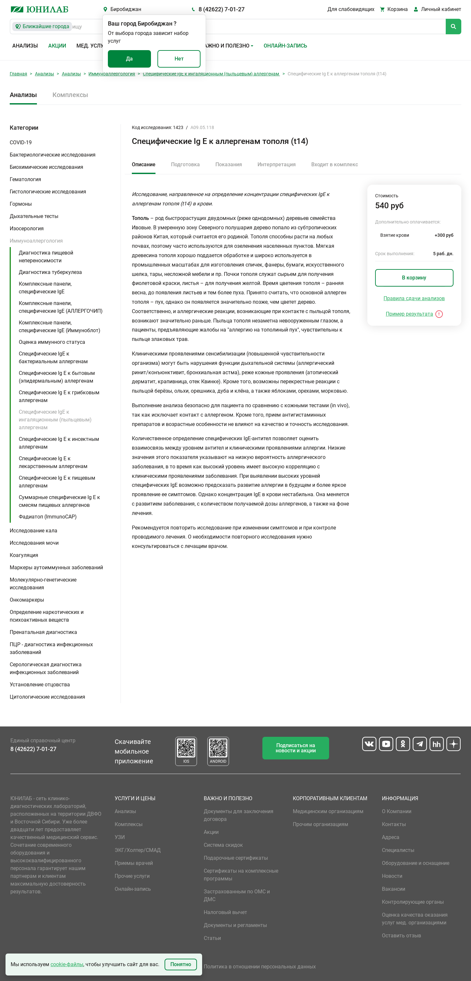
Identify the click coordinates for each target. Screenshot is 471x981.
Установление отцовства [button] (40, 684)
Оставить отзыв (401, 935)
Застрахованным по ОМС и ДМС (237, 895)
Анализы (25, 46)
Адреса (390, 837)
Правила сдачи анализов (414, 298)
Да (129, 59)
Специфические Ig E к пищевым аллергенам (57, 482)
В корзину (414, 278)
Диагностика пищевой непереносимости (46, 257)
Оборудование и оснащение (415, 863)
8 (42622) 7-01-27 (222, 9)
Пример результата (409, 314)
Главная (18, 73)
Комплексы (70, 95)
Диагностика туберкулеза (50, 272)
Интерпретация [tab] (277, 164)
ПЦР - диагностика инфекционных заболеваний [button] (51, 648)
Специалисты (398, 850)
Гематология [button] (25, 179)
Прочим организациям (320, 824)
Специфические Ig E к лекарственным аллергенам (53, 462)
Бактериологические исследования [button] (53, 155)
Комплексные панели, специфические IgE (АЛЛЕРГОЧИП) (61, 307)
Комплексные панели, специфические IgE (45, 288)
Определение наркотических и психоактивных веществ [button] (47, 616)
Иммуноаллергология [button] (36, 241)
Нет (179, 59)
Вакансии (393, 889)
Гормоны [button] (21, 204)
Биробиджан (125, 9)
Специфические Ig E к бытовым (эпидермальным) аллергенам (57, 377)
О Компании (396, 811)
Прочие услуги (132, 876)
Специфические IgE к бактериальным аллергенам (53, 358)
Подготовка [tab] (185, 164)
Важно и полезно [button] (225, 46)
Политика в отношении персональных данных (260, 967)
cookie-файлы (67, 964)
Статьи (212, 938)
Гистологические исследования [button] (48, 192)
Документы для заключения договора (238, 815)
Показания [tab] (228, 164)
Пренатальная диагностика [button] (43, 632)
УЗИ (120, 837)
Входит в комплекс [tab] (334, 164)
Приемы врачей (134, 863)
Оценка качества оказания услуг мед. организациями (415, 919)
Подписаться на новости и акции (296, 748)
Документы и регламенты (235, 925)
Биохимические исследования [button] (46, 167)
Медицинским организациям (328, 811)
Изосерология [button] (27, 228)
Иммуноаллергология (111, 73)
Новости (392, 876)
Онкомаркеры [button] (27, 600)
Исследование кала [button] (33, 531)
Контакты (394, 824)
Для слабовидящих (350, 9)
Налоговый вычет (225, 912)
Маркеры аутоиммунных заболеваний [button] (56, 567)
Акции (57, 46)
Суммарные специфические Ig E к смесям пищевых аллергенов (59, 501)
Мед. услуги (93, 46)
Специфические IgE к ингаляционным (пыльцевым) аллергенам (211, 73)
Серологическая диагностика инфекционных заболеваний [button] (46, 668)
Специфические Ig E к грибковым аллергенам (59, 396)
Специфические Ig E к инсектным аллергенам (59, 443)
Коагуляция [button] (24, 555)
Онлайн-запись (285, 46)
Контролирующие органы (413, 902)
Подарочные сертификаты (236, 858)
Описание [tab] (143, 164)
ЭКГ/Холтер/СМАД (138, 850)
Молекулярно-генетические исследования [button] (43, 584)
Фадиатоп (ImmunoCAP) (48, 517)
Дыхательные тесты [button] (34, 216)
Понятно (180, 964)
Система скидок (223, 845)
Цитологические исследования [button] (47, 697)
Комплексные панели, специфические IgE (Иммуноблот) (59, 326)
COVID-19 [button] (21, 142)
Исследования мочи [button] (34, 543)
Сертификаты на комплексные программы (241, 875)
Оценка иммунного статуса (52, 342)
